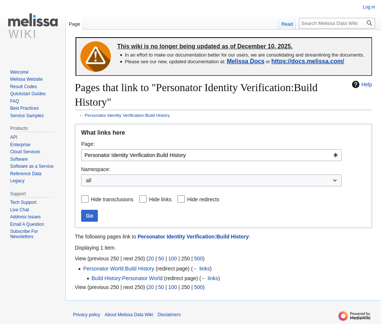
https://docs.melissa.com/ (307, 61)
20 (151, 259)
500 (198, 259)
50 (161, 259)
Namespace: (96, 169)
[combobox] (211, 155)
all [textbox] (88, 180)
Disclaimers (168, 314)
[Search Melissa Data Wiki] (337, 23)
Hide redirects (203, 199)
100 (172, 259)
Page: (88, 144)
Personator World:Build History (118, 269)
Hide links (160, 199)
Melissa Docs (245, 61)
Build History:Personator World (127, 278)
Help (361, 84)
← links (201, 269)
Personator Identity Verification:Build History (127, 115)
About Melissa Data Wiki (129, 314)
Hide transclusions (112, 199)
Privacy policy (86, 314)
